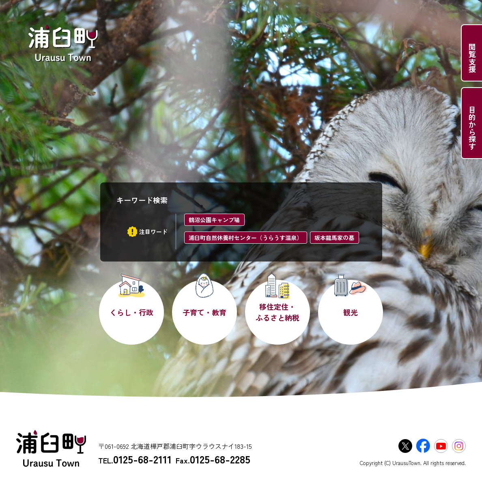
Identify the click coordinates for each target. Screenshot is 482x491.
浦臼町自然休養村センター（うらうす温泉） (245, 238)
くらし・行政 (131, 312)
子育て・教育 (204, 312)
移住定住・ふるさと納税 (277, 312)
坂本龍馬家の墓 (334, 238)
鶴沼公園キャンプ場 (214, 220)
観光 (350, 312)
